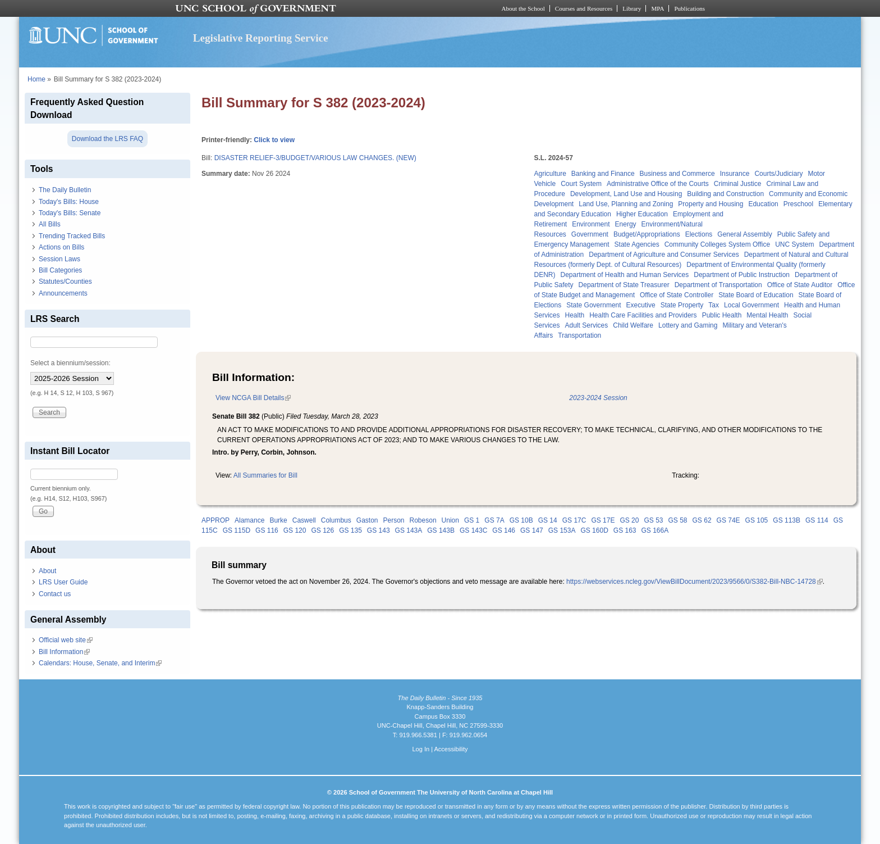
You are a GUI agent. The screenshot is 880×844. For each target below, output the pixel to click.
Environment (590, 224)
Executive (641, 305)
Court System (581, 184)
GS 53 (653, 520)
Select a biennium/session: (70, 363)
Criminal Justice (738, 184)
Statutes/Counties (65, 281)
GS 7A (494, 520)
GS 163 (624, 530)
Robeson (423, 520)
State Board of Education (755, 295)
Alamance (249, 520)
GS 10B (521, 520)
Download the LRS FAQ (107, 139)
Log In (420, 749)
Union (450, 520)
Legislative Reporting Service (260, 38)
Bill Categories (60, 270)
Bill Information (64, 652)
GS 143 (378, 530)
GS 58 (678, 520)
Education (763, 204)
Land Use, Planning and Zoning (626, 204)
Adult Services (586, 325)
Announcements (63, 293)
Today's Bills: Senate (69, 213)
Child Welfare (633, 325)
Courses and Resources (583, 8)
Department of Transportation (718, 285)
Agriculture (550, 174)
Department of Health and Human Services (625, 275)
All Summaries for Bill (265, 475)
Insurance (735, 174)
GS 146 (503, 530)
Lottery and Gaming (687, 325)
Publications (689, 8)
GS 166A (655, 530)
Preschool (798, 204)
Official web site (66, 640)
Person (394, 520)
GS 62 (702, 520)
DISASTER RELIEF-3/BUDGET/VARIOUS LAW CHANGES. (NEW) (315, 158)
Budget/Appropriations (646, 234)
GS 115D (236, 530)
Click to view (274, 140)
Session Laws (59, 259)
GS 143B (441, 530)
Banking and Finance (603, 174)
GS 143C (473, 530)
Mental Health (767, 315)
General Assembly (744, 234)
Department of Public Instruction (742, 275)
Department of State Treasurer (624, 285)
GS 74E (728, 520)
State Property (682, 305)
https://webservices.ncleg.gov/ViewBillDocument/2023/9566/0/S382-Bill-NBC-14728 (694, 582)
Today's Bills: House (69, 202)
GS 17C (574, 520)
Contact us (55, 594)
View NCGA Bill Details (253, 398)
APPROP (215, 520)
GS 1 (471, 520)
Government (589, 234)
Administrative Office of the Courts (658, 184)
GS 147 (531, 530)
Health (575, 315)
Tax (713, 305)
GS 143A (409, 530)
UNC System (794, 244)
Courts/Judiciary (778, 174)
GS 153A (562, 530)
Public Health (722, 315)
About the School (523, 8)
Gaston (367, 520)
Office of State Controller (676, 295)
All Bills (50, 224)
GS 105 (756, 520)
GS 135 (350, 530)
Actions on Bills (61, 247)
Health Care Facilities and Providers (642, 315)
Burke (278, 520)
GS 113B (786, 520)
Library (631, 8)
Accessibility (450, 749)
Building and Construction (725, 194)
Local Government (751, 305)
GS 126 (322, 530)
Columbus (336, 520)
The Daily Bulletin (65, 190)
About (47, 571)
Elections (699, 234)
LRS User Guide (63, 582)
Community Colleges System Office (717, 244)
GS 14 (547, 520)
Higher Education (642, 214)
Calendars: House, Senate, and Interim (100, 663)
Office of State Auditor (800, 285)
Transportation (579, 335)
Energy (625, 224)
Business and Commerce (677, 174)
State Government (593, 305)
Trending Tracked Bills (72, 236)
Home (36, 79)
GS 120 (294, 530)
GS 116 (266, 530)
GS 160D (594, 530)
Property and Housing (710, 204)
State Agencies (637, 244)
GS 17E (603, 520)
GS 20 (629, 520)
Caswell (304, 520)
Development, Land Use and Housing (626, 194)
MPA (657, 8)
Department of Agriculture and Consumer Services (664, 254)
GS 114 (816, 520)
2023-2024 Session (598, 398)
